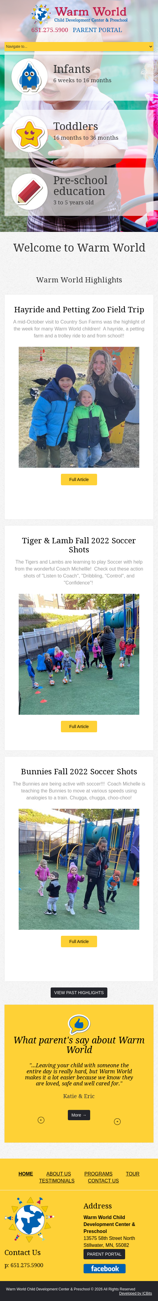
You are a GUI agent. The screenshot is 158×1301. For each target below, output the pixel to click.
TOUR (133, 1173)
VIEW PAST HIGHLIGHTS (79, 992)
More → (79, 1114)
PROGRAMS (98, 1173)
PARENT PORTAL (97, 30)
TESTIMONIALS (56, 1180)
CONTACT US (103, 1180)
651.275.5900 (49, 30)
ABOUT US (58, 1173)
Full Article (79, 479)
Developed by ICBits (135, 1293)
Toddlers (76, 126)
